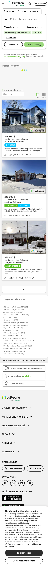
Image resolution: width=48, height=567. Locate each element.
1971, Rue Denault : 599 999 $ (13, 328)
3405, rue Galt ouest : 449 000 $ (14, 333)
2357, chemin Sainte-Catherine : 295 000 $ (17, 346)
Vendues (34, 11)
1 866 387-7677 (13, 468)
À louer (22, 11)
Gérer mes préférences (24, 560)
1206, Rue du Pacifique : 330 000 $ (14, 338)
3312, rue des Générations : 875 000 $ (15, 325)
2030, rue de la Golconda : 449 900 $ (15, 307)
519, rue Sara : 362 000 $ (11, 320)
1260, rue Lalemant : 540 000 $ (13, 354)
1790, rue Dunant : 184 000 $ (12, 335)
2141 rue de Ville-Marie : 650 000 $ (14, 351)
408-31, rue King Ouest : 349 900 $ (15, 343)
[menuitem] (24, 408)
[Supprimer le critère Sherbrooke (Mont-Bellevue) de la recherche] (17, 32)
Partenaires (11, 451)
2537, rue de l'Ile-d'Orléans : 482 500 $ (16, 315)
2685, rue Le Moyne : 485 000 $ (14, 310)
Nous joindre (9, 462)
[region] (24, 536)
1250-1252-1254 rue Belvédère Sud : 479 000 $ (18, 341)
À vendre (9, 11)
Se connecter (40, 3)
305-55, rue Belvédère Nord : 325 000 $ (16, 348)
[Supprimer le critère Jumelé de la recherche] (37, 32)
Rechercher (34, 44)
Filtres (13, 44)
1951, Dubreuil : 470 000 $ (11, 330)
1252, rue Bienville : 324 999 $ (13, 312)
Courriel (35, 468)
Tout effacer (11, 37)
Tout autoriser (24, 552)
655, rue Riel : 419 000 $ (11, 317)
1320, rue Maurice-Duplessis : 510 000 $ (16, 323)
